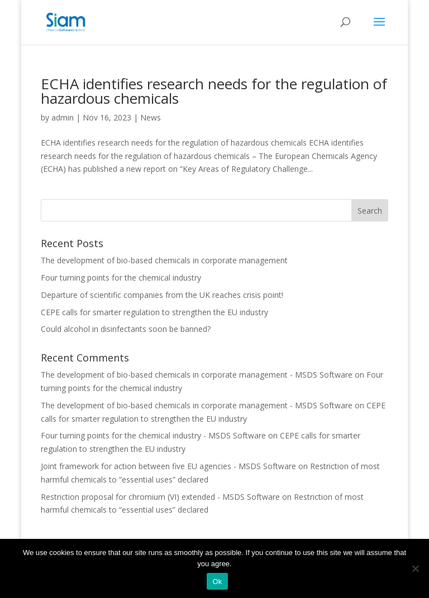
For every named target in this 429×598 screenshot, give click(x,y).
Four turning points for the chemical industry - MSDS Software (153, 435)
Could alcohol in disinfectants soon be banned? (126, 329)
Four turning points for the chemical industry (121, 277)
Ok (217, 581)
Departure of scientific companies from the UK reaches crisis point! (162, 295)
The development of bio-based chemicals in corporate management (164, 260)
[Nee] (415, 568)
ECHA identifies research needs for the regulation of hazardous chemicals (214, 91)
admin (62, 117)
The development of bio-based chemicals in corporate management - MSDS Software (196, 374)
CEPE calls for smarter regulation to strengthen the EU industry (154, 312)
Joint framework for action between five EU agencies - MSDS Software (168, 466)
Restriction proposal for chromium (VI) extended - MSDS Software (160, 496)
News (150, 117)
